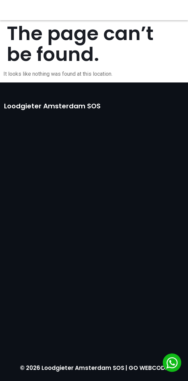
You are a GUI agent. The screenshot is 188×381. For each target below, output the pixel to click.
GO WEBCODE (148, 368)
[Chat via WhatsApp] (172, 363)
